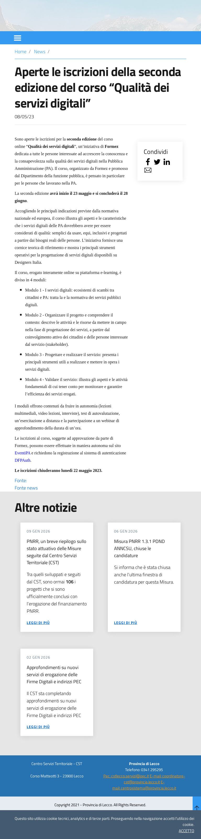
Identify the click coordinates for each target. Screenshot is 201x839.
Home (20, 65)
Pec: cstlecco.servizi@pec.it (126, 790)
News (39, 65)
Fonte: (71, 498)
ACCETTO (186, 831)
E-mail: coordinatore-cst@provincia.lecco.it (154, 793)
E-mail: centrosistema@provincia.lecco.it (144, 799)
